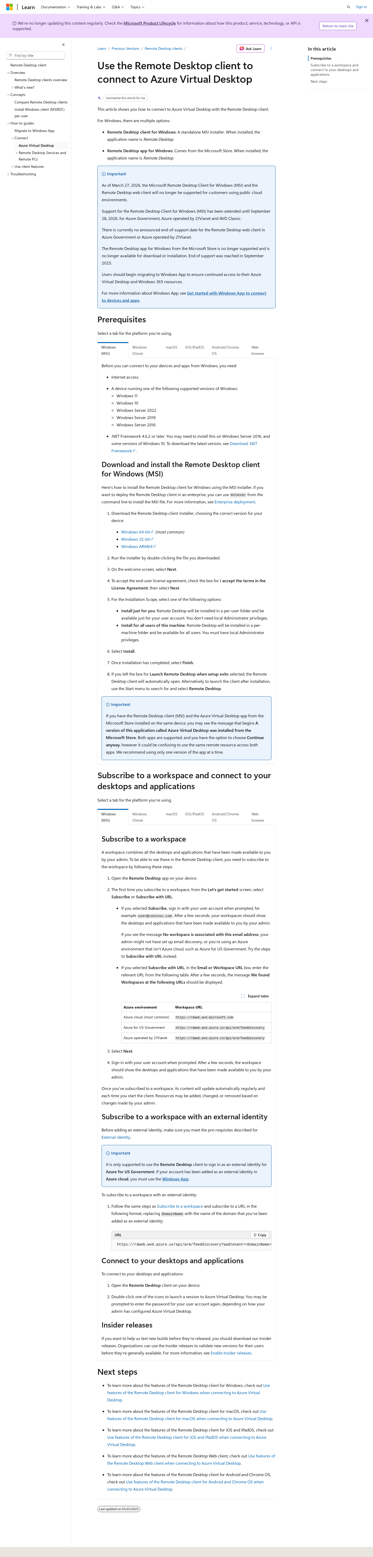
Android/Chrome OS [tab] (225, 350)
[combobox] (35, 55)
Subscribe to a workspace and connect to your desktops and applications (334, 69)
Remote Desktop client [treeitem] (28, 64)
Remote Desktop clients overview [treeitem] (41, 79)
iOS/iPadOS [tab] (194, 347)
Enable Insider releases (231, 1353)
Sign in (361, 6)
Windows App (175, 1178)
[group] (191, 1244)
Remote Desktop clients (163, 48)
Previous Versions (125, 48)
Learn (101, 48)
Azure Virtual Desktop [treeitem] (36, 145)
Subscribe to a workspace (180, 1206)
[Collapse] (63, 44)
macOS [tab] (171, 347)
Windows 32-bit (135, 539)
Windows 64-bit (135, 531)
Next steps (319, 81)
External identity (116, 1137)
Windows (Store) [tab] (139, 350)
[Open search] (348, 7)
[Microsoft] (9, 7)
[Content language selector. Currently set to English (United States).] (30, 1549)
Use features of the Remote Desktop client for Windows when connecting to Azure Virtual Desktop (188, 1392)
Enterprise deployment (234, 501)
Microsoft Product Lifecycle (150, 23)
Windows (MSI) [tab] (108, 350)
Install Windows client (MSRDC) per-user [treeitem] (39, 112)
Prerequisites (321, 58)
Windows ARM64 (137, 546)
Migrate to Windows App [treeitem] (34, 130)
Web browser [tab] (258, 350)
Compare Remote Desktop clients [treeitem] (41, 102)
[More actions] (271, 48)
